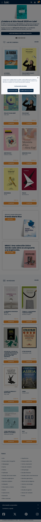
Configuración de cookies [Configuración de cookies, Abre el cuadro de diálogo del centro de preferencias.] (20, 86)
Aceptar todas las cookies (26, 90)
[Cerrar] (37, 77)
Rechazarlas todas (12, 90)
